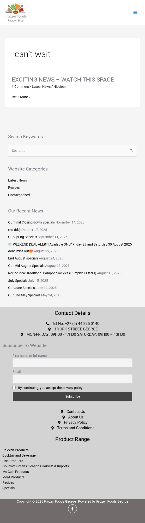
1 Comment (20, 86)
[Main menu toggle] (135, 12)
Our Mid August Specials (26, 266)
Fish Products (12, 461)
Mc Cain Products (15, 472)
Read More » (21, 97)
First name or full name (29, 356)
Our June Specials (21, 288)
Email (16, 372)
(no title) (14, 230)
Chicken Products (15, 450)
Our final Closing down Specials (31, 222)
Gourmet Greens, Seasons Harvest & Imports (35, 466)
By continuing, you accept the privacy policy (50, 388)
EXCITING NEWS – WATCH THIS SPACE (63, 79)
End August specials (23, 258)
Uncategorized (19, 195)
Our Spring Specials (22, 237)
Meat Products (13, 477)
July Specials (17, 280)
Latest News (41, 86)
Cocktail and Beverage (19, 455)
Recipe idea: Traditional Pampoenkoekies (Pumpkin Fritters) (52, 273)
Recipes (14, 187)
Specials (8, 488)
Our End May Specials (24, 295)
